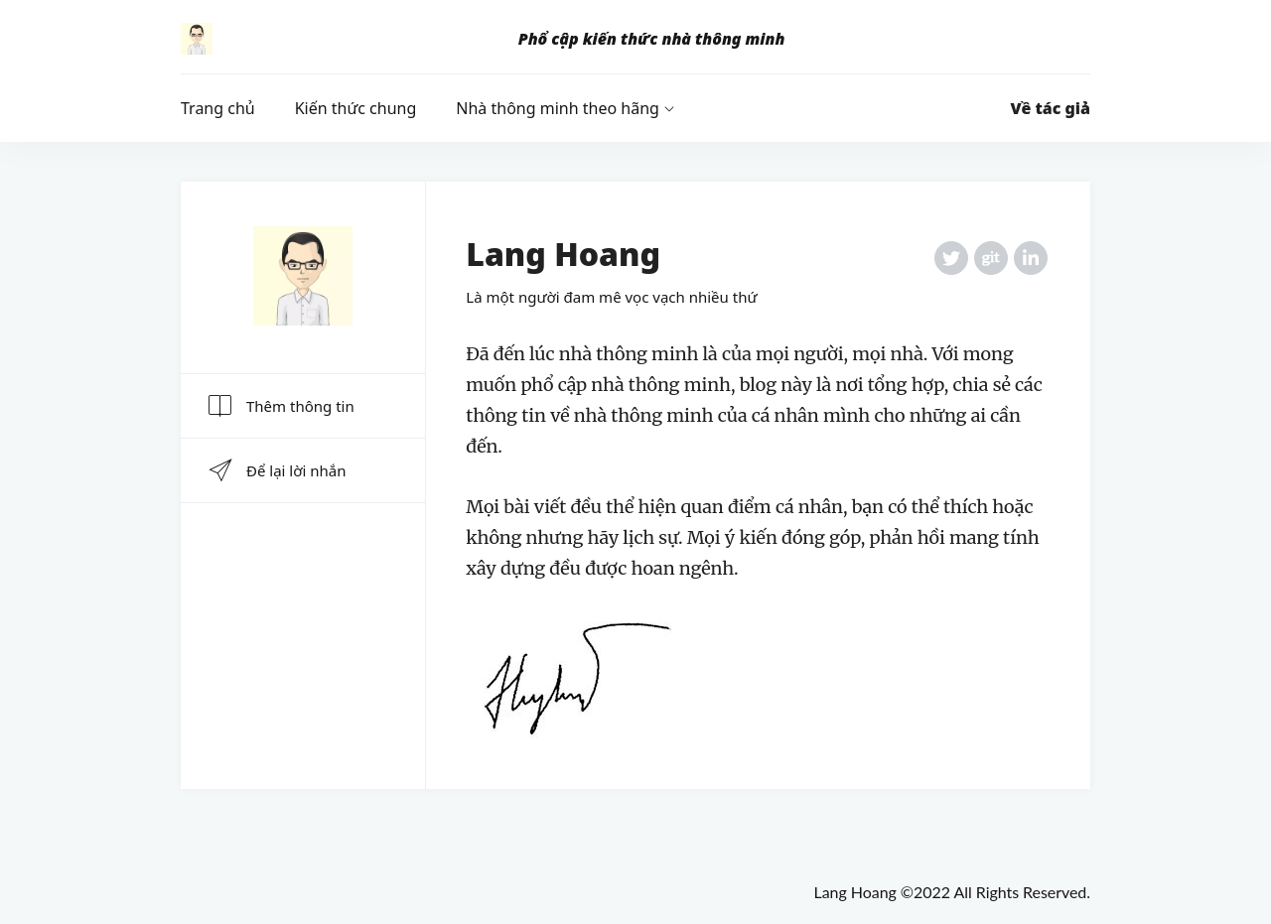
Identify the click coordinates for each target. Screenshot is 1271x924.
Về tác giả (1050, 108)
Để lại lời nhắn (276, 470)
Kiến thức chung (356, 108)
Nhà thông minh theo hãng (557, 108)
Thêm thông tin (280, 406)
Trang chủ (218, 108)
